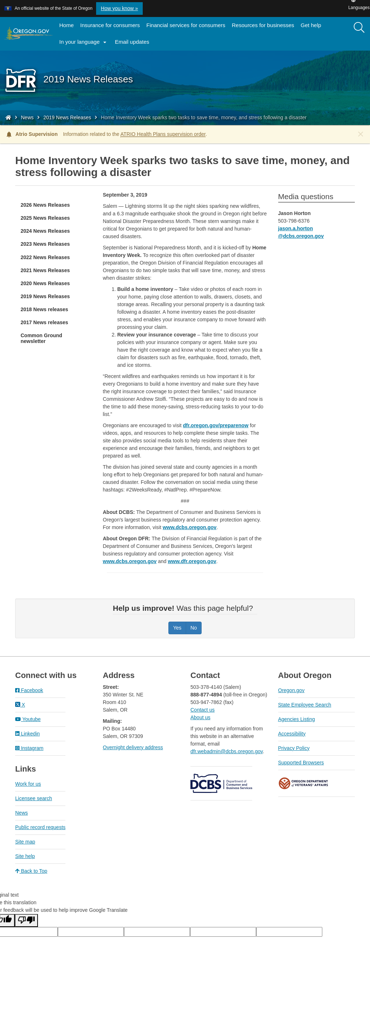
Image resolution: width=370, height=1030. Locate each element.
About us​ (200, 717)
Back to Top (31, 871)
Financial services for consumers (185, 25)
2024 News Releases (45, 231)
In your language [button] (83, 42)
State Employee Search (304, 705)
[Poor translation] (26, 920)
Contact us (202, 710)
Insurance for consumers (110, 25)
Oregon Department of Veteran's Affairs (303, 783)
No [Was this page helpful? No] (193, 628)
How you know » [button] (119, 8)
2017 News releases (44, 322)
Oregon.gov (291, 690)
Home (66, 25)
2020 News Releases (45, 283)
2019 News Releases (67, 117)
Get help (311, 25)
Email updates (133, 44)
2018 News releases (44, 309)
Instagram (29, 748)
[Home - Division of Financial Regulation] (8, 117)
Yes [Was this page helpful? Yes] (177, 628)
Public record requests (40, 827)
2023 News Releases (45, 244)
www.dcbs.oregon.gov (189, 527)
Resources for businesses (263, 25)
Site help (25, 856)
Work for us (28, 784)
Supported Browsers (301, 762)
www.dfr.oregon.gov (192, 561)
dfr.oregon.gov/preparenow (215, 425)
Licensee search (33, 798)
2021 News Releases (45, 270)
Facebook (29, 690)
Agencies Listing (296, 719)
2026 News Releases (45, 205)
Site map (25, 842)
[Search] (359, 28)
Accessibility (292, 734)
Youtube (28, 719)
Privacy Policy (294, 748)
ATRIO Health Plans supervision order (163, 134)
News (27, 117)
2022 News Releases (45, 257)
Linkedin (27, 734)
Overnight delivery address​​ (133, 747)
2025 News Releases (45, 218)
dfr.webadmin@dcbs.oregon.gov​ (226, 751)
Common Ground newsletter (41, 338)
